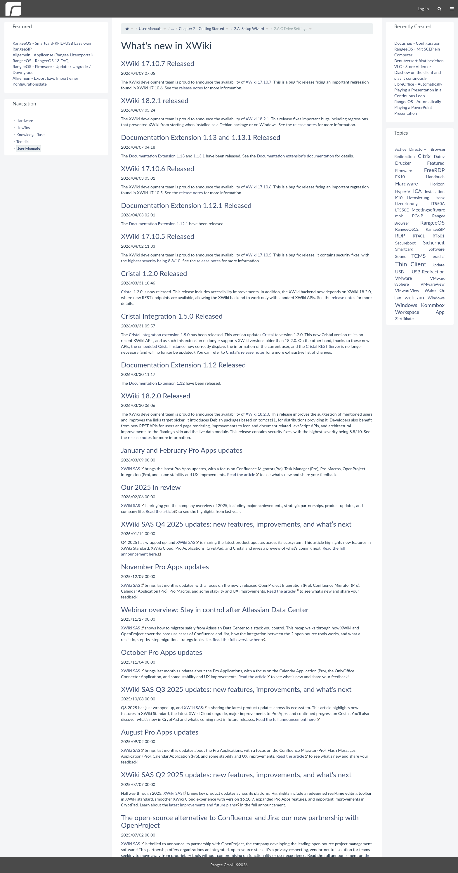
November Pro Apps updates (165, 566)
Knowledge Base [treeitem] (30, 134)
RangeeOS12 (407, 229)
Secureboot (405, 242)
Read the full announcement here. (286, 719)
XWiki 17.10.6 (258, 186)
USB (399, 271)
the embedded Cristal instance (158, 346)
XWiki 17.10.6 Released (157, 168)
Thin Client (410, 264)
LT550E (402, 209)
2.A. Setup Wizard (249, 28)
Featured (436, 163)
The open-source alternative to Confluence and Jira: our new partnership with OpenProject (240, 821)
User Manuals (150, 28)
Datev (439, 156)
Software (436, 249)
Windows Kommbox (420, 305)
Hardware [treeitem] (24, 120)
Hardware (406, 183)
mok (399, 215)
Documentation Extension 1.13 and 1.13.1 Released (200, 137)
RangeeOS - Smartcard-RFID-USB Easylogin (52, 43)
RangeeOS (432, 222)
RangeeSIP (22, 48)
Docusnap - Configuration (417, 43)
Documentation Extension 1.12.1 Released (186, 205)
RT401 (419, 235)
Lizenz (439, 197)
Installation (435, 191)
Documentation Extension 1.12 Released (183, 364)
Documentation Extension (152, 155)
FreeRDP (434, 170)
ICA (417, 191)
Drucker (403, 163)
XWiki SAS (130, 468)
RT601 (439, 235)
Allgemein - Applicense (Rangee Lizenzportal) (53, 54)
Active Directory (410, 149)
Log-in (423, 8)
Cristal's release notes (245, 352)
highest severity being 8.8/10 (154, 260)
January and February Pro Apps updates (181, 450)
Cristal (126, 291)
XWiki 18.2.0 (257, 414)
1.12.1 (182, 223)
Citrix (424, 156)
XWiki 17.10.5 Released (157, 236)
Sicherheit (434, 242)
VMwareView (433, 284)
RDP (400, 235)
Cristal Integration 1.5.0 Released (172, 316)
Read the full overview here (237, 639)
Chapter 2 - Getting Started (201, 28)
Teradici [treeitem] (23, 141)
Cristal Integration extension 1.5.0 (159, 334)
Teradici (438, 256)
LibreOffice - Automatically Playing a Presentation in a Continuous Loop (418, 89)
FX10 (400, 176)
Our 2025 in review (151, 487)
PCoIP (417, 215)
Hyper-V (402, 191)
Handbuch (435, 176)
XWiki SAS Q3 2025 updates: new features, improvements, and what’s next (236, 689)
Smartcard (404, 249)
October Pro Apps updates (161, 652)
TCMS (418, 256)
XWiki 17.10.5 (258, 254)
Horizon (437, 183)
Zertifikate (404, 318)
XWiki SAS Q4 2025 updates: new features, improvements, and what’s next (236, 524)
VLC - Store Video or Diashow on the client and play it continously (417, 72)
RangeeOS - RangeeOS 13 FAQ (41, 60)
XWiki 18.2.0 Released (155, 395)
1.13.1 (199, 155)
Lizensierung (418, 197)
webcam (414, 297)
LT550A (438, 203)
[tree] (56, 134)
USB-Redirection (428, 271)
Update (438, 264)
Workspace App (420, 312)
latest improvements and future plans (202, 804)
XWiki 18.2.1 (257, 118)
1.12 (181, 383)
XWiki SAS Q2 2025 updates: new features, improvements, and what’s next (236, 774)
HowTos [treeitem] (23, 127)
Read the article (241, 474)
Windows (436, 297)
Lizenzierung (406, 203)
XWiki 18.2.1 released (154, 100)
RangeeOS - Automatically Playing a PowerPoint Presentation (417, 107)
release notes (191, 87)
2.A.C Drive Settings (290, 28)
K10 (399, 197)
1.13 (181, 155)
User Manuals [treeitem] (28, 148)
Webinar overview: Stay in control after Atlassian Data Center (214, 609)
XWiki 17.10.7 (258, 81)
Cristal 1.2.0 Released (154, 273)
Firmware (403, 170)
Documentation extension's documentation (295, 155)
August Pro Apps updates (159, 732)
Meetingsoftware (428, 209)
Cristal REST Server (323, 346)
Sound (401, 256)
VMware (403, 278)
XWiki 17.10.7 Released (157, 63)
